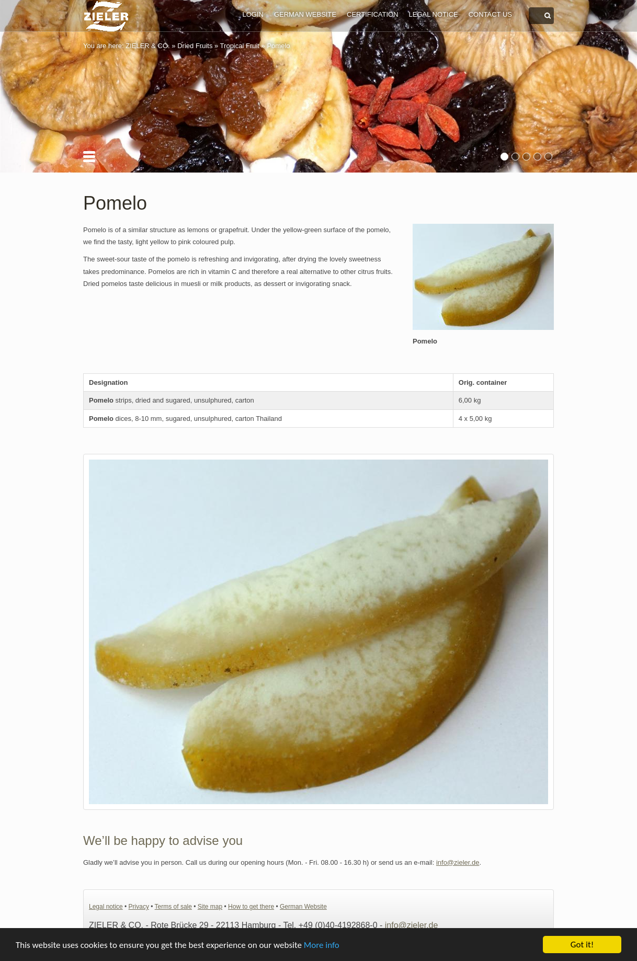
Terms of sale (173, 906)
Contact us (490, 14)
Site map (210, 906)
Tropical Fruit (239, 46)
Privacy (139, 906)
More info (321, 946)
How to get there (251, 906)
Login (252, 14)
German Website (305, 14)
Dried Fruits (194, 46)
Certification (372, 14)
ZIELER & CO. (148, 46)
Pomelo (278, 46)
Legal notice (433, 14)
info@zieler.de (458, 862)
